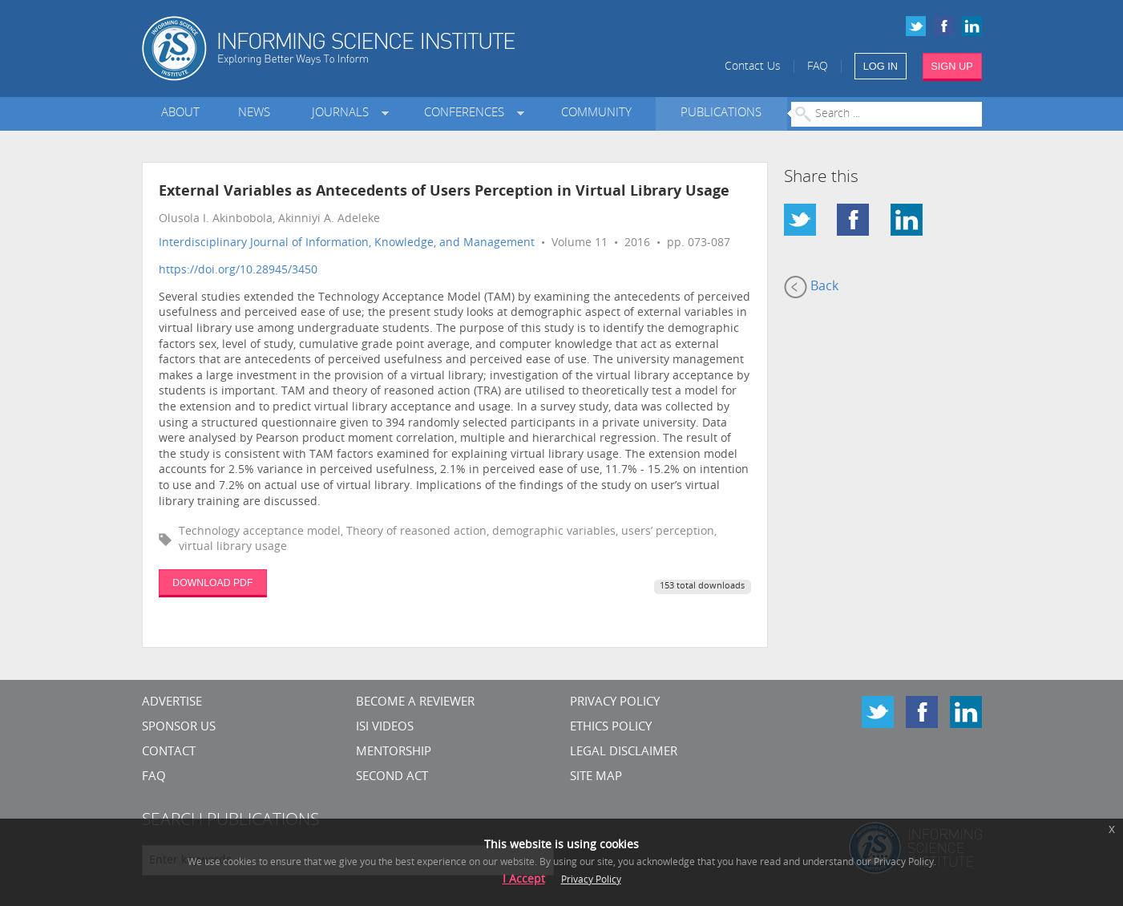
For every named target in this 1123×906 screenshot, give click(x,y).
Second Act (392, 777)
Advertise (172, 703)
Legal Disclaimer (623, 752)
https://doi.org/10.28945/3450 (238, 271)
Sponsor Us (179, 728)
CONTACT (169, 752)
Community (596, 113)
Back (811, 287)
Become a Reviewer (415, 703)
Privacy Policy (615, 703)
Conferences (467, 113)
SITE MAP (596, 777)
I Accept (524, 880)
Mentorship (393, 752)
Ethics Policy (611, 728)
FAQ (817, 67)
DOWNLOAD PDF (212, 582)
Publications (721, 113)
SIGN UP (952, 66)
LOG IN (880, 66)
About (180, 113)
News (254, 113)
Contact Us (753, 67)
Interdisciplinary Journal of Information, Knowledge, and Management (347, 243)
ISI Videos (385, 728)
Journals (343, 113)
